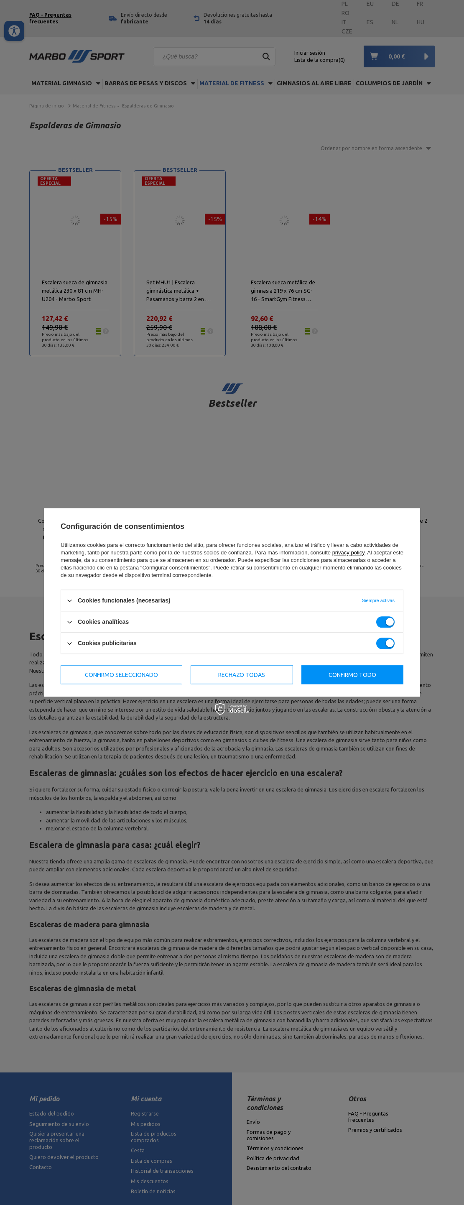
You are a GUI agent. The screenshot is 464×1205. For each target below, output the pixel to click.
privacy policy (348, 552)
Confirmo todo (352, 674)
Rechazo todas (241, 674)
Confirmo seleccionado (121, 674)
